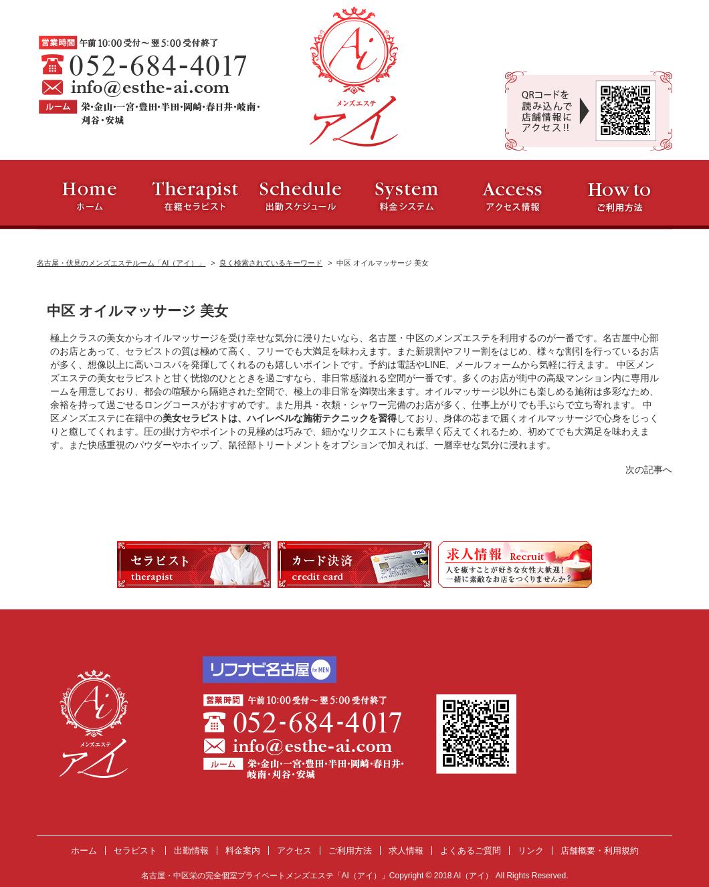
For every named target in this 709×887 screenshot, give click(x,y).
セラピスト (135, 850)
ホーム (84, 850)
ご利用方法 (350, 850)
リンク (531, 850)
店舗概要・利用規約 (600, 850)
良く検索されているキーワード (270, 263)
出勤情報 (191, 850)
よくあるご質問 (470, 850)
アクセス (294, 850)
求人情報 (406, 850)
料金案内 (242, 850)
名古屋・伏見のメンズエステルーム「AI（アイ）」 (121, 263)
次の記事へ (648, 469)
